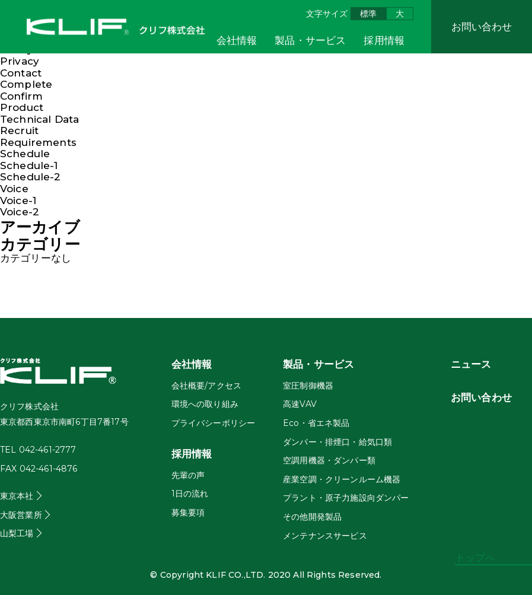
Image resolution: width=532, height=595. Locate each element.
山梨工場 (17, 533)
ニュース (471, 364)
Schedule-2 (30, 177)
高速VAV (300, 404)
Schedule (25, 154)
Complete (26, 84)
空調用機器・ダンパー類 (329, 460)
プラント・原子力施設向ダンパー (346, 497)
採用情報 (384, 40)
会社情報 (236, 40)
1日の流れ (190, 493)
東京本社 (17, 496)
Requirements (38, 142)
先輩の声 (188, 475)
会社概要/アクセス (206, 385)
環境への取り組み (204, 404)
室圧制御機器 (308, 385)
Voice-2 (19, 212)
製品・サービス (310, 40)
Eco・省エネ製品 (316, 423)
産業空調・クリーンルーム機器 (341, 479)
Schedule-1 (29, 165)
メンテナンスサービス (325, 535)
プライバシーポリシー (213, 423)
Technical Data (39, 119)
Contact (21, 73)
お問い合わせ (481, 27)
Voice (14, 189)
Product (21, 107)
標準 (368, 13)
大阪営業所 (21, 515)
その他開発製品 (312, 516)
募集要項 (188, 512)
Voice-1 (18, 200)
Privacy (19, 61)
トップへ (475, 558)
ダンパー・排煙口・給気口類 (337, 442)
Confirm (21, 96)
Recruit (19, 130)
